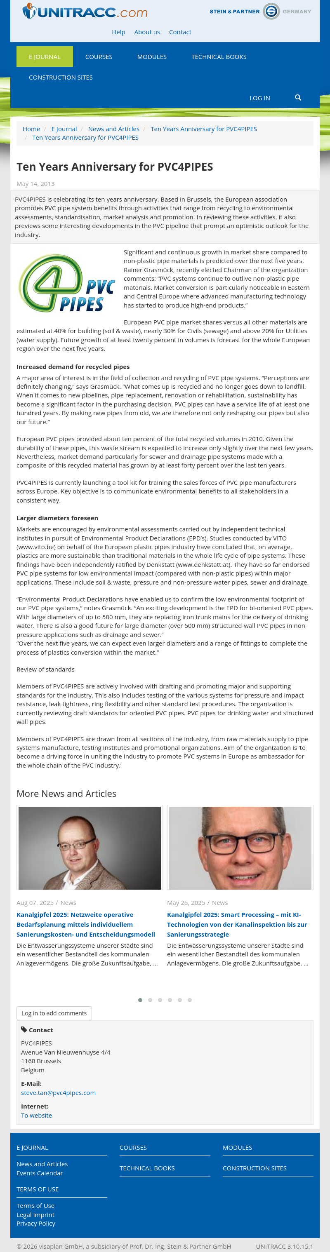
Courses (99, 56)
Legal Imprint (35, 1214)
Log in (260, 98)
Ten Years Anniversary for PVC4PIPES (204, 128)
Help (118, 32)
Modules (152, 56)
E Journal (45, 56)
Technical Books (219, 56)
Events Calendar (39, 1173)
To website (36, 1115)
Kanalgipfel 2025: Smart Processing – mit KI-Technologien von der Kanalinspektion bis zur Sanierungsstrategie (237, 924)
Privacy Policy (35, 1223)
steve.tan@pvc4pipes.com (58, 1092)
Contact (180, 32)
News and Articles (113, 128)
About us (147, 32)
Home (31, 128)
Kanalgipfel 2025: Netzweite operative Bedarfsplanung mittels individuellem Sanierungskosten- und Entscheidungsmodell (85, 924)
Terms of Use (37, 1189)
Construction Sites (61, 77)
